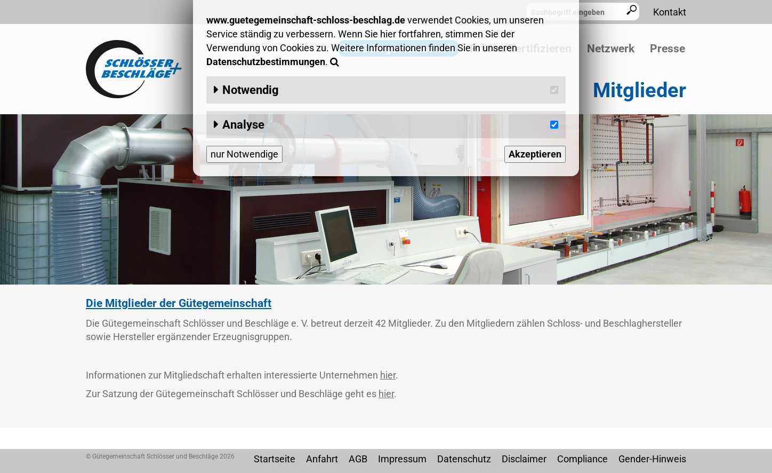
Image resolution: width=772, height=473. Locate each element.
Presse (667, 48)
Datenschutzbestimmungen (265, 61)
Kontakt (669, 12)
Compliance (582, 458)
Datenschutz (464, 458)
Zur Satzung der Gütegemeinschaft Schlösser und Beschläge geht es (240, 393)
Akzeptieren (535, 154)
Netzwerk (610, 48)
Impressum (402, 458)
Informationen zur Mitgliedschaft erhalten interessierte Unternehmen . (242, 375)
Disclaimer (524, 458)
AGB (358, 458)
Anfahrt (322, 458)
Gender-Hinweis (652, 458)
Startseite (274, 458)
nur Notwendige (244, 154)
